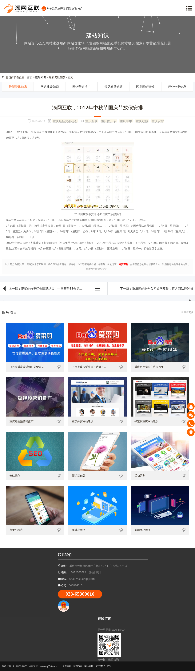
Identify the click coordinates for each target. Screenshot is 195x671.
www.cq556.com (48, 666)
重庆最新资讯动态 (65, 120)
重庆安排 (158, 120)
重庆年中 (126, 120)
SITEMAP (100, 666)
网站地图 (89, 666)
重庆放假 (142, 120)
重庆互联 (91, 120)
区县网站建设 (145, 87)
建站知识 (40, 77)
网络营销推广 (81, 87)
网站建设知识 (50, 87)
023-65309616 (80, 594)
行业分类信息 (177, 87)
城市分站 (77, 666)
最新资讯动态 (18, 87)
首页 (29, 77)
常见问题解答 (113, 87)
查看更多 (188, 312)
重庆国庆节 (108, 120)
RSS (109, 666)
